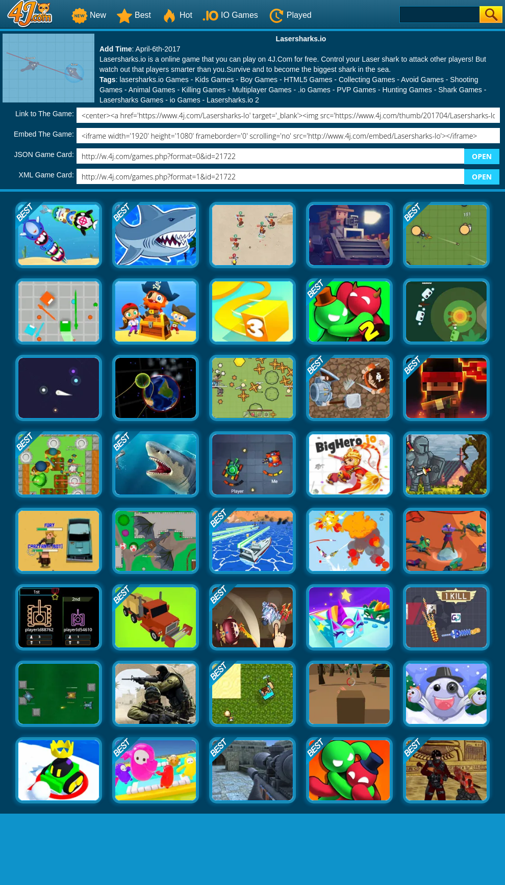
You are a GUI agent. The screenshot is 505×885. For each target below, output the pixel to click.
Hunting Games (407, 90)
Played (290, 15)
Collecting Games (367, 79)
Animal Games (152, 90)
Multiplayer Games (262, 90)
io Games (185, 100)
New (88, 15)
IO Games (230, 15)
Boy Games (258, 79)
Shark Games (460, 90)
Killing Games (203, 90)
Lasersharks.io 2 (233, 100)
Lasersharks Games (131, 100)
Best (133, 15)
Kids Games (214, 79)
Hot (176, 15)
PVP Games (356, 90)
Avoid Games (422, 79)
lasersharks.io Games (153, 79)
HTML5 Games (308, 79)
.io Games (314, 90)
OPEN (482, 156)
